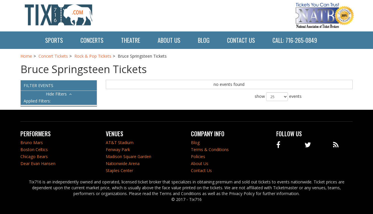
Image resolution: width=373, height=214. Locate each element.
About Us (169, 40)
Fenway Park (118, 149)
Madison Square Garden (128, 156)
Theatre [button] (130, 40)
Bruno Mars (31, 142)
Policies (198, 156)
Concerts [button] (91, 40)
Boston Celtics (34, 149)
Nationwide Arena (123, 163)
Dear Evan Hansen (37, 163)
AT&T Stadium (119, 142)
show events (278, 96)
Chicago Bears (34, 156)
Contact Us (241, 40)
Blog (204, 40)
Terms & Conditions (210, 149)
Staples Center (119, 170)
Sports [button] (54, 40)
